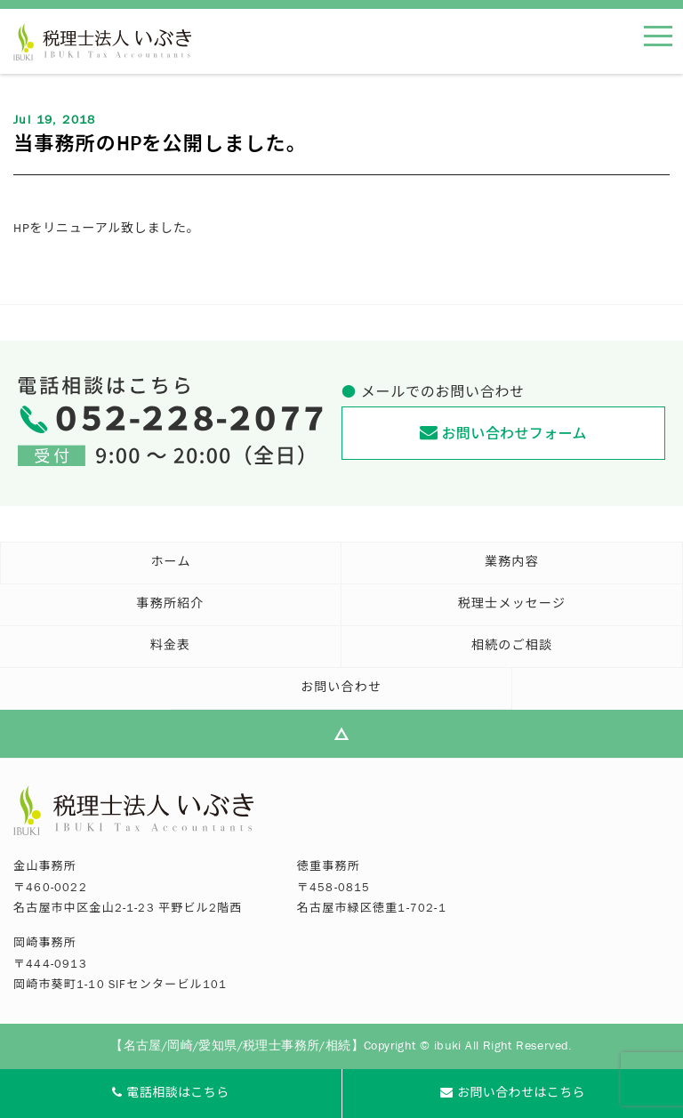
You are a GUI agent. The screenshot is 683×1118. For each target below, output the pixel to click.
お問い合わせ (341, 689)
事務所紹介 (171, 605)
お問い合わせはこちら (512, 1093)
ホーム (170, 564)
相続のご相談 (511, 647)
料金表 (170, 647)
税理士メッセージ (512, 605)
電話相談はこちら (170, 1093)
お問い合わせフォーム (503, 433)
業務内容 (512, 564)
